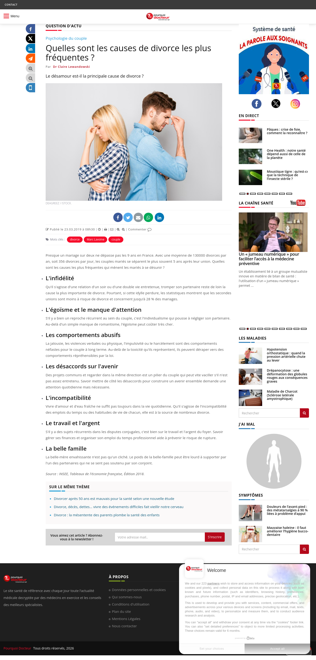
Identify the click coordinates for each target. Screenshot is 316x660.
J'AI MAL (247, 424)
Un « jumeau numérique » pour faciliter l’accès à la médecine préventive (269, 258)
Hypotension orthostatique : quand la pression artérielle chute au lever (286, 354)
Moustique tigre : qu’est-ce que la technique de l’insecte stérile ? (288, 175)
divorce (75, 239)
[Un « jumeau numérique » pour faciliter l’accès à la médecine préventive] (274, 232)
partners (213, 583)
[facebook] (258, 104)
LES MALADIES (252, 338)
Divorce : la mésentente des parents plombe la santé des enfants (107, 515)
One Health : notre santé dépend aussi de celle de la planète (286, 154)
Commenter (140, 229)
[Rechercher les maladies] (304, 413)
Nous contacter (124, 626)
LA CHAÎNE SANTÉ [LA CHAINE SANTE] (256, 203)
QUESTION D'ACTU (63, 26)
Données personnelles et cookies (139, 589)
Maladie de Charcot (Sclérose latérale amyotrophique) (282, 395)
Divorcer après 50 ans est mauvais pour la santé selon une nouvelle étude (114, 498)
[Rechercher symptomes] (304, 549)
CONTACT (11, 4)
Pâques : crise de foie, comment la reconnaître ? (287, 131)
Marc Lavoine (95, 239)
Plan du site (121, 611)
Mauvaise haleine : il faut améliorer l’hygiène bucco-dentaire (288, 531)
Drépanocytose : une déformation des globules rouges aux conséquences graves (287, 375)
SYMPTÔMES (251, 495)
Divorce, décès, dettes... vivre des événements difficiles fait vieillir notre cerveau (119, 506)
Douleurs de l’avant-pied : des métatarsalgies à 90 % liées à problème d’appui (287, 510)
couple (115, 239)
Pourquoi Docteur (18, 648)
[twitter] (277, 103)
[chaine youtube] (299, 204)
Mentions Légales (126, 618)
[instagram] (296, 104)
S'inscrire (215, 537)
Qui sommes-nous (127, 597)
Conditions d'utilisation (130, 604)
